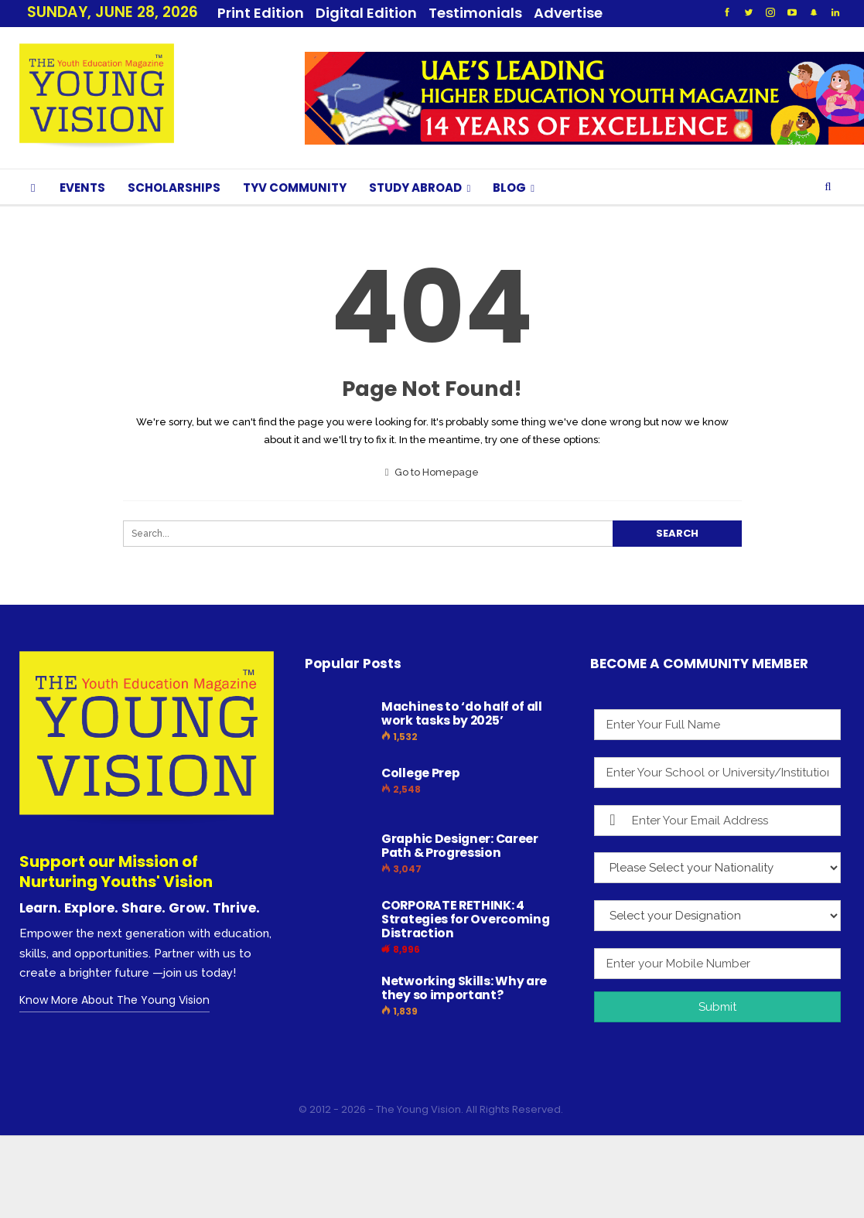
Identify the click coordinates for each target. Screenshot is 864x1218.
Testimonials (475, 12)
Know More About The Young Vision (114, 1000)
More (556, 12)
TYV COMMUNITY (295, 187)
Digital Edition (366, 12)
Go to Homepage (432, 472)
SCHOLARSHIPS (174, 187)
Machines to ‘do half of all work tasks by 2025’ (461, 713)
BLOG (509, 187)
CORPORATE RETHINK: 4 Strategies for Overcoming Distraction (465, 919)
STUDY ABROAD (415, 187)
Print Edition (260, 12)
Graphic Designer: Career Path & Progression (459, 845)
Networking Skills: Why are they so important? (464, 988)
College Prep (420, 773)
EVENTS (82, 187)
